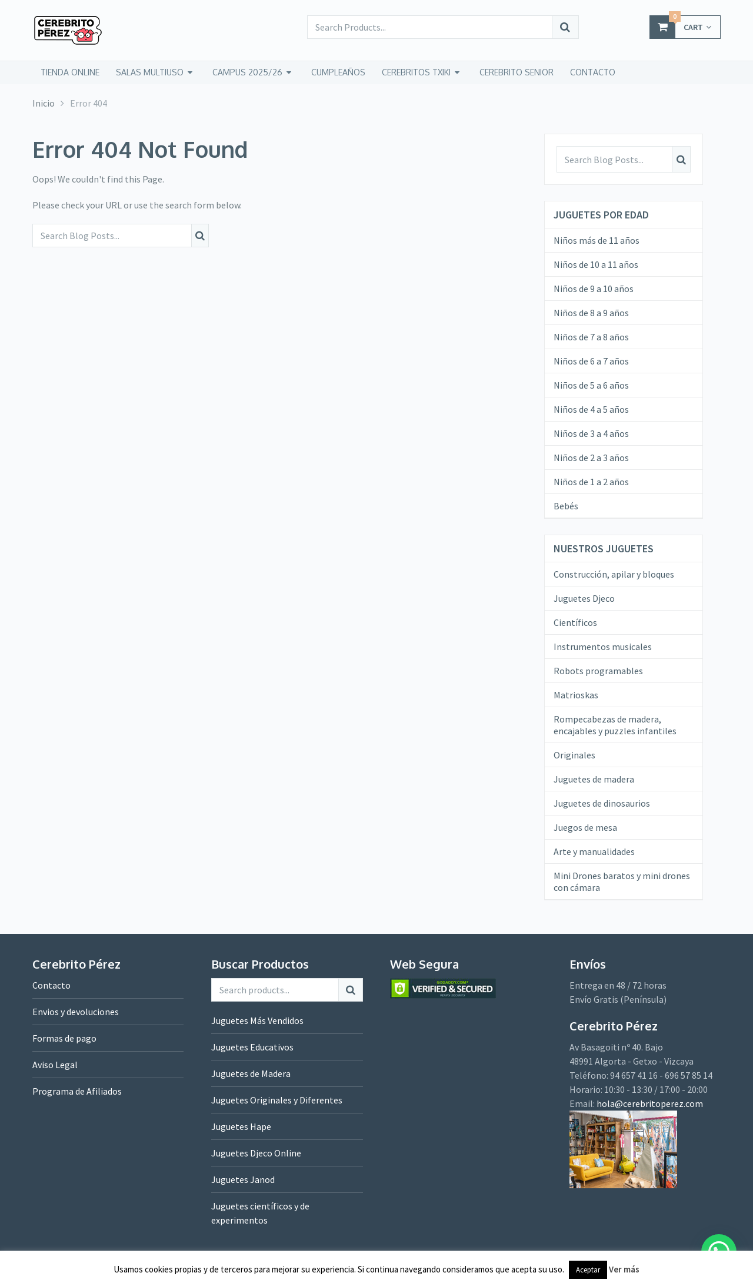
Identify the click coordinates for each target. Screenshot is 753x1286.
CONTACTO (592, 72)
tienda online (70, 72)
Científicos (575, 622)
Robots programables (598, 671)
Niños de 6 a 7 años (591, 361)
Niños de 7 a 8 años (591, 337)
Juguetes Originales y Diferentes (276, 1100)
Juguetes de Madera (251, 1073)
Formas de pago (64, 1038)
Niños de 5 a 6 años (591, 385)
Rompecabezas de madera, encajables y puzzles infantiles (615, 725)
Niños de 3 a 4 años (591, 433)
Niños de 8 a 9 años (591, 313)
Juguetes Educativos (252, 1047)
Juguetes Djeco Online (256, 1153)
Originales (574, 755)
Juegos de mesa (585, 827)
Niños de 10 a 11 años (596, 264)
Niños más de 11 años (596, 240)
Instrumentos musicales (603, 646)
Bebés (566, 506)
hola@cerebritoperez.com (650, 1103)
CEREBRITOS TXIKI (416, 72)
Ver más (624, 1269)
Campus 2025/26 (247, 72)
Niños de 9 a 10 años (594, 288)
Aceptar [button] (588, 1270)
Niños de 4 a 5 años (591, 409)
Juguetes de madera (594, 779)
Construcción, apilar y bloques (614, 574)
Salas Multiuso (150, 72)
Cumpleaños (338, 72)
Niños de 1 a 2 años (591, 482)
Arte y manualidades (594, 851)
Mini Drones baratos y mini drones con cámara (622, 881)
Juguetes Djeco (584, 598)
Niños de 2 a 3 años (591, 457)
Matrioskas (576, 695)
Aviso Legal (55, 1064)
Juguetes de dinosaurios (602, 803)
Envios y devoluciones (75, 1011)
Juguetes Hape (241, 1126)
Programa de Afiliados (77, 1091)
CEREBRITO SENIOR (516, 72)
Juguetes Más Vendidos (257, 1020)
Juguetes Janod (243, 1179)
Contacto (51, 985)
